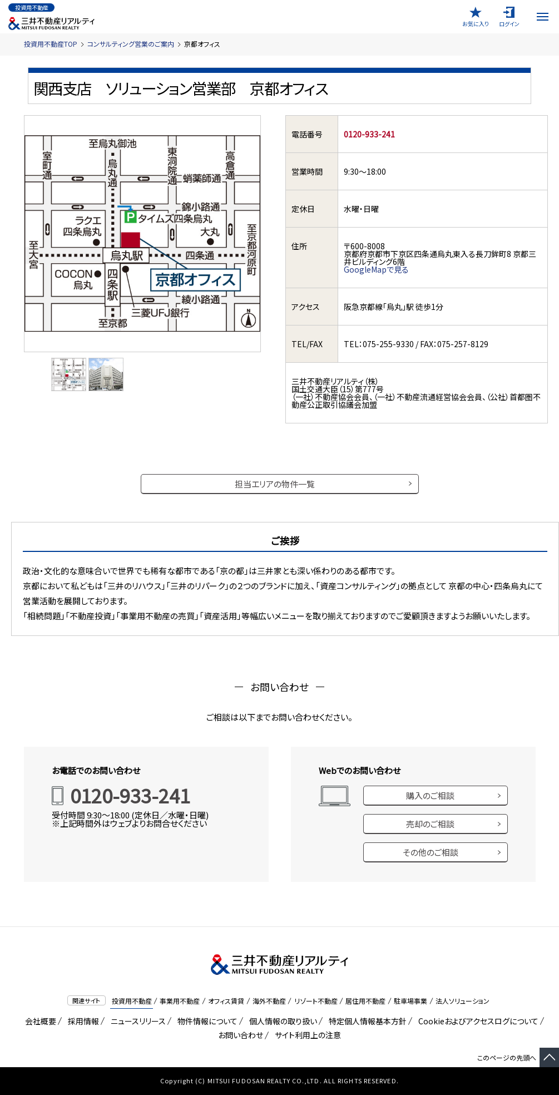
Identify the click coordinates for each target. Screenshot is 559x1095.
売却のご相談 (430, 824)
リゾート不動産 (316, 1000)
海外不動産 (269, 1000)
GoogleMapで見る (376, 269)
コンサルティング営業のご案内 (130, 43)
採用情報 (81, 1021)
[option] (69, 374)
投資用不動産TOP (50, 43)
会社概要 (38, 1021)
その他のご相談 (430, 852)
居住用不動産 (365, 1000)
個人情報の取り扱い (281, 1021)
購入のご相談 (430, 795)
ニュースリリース (136, 1021)
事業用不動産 (180, 1000)
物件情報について (206, 1021)
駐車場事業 (410, 1000)
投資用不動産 (132, 1000)
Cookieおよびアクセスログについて (476, 1021)
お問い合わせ (240, 1034)
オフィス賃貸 (226, 1000)
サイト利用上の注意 (306, 1034)
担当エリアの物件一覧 (275, 484)
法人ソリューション (462, 1000)
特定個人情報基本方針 (366, 1021)
